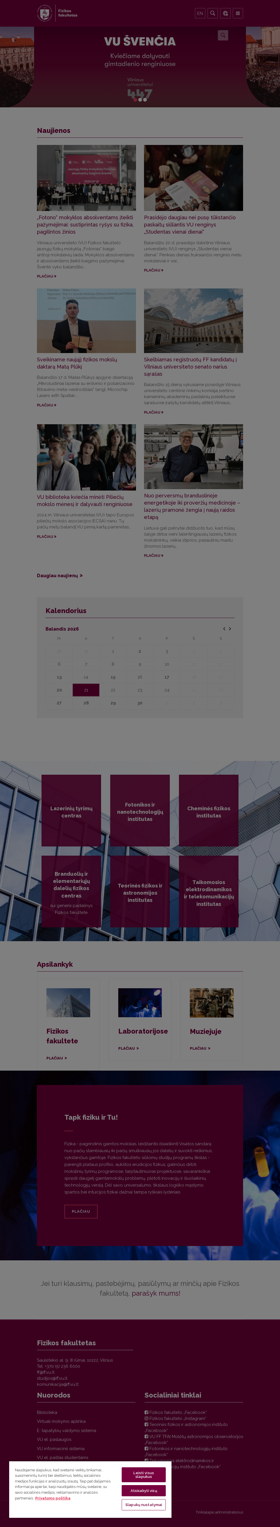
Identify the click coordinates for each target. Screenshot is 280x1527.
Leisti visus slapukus (143, 1475)
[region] (90, 1489)
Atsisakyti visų (144, 1491)
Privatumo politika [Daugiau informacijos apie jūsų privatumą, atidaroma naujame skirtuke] (52, 1498)
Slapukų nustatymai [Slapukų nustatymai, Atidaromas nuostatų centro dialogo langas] (143, 1505)
